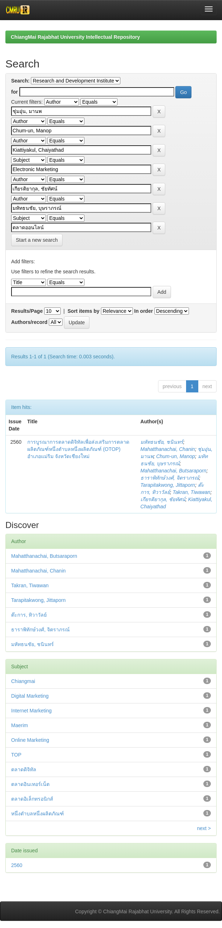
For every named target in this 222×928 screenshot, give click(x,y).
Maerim (19, 725)
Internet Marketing (31, 710)
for (14, 92)
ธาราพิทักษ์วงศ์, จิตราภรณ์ (169, 478)
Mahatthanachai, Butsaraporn (173, 471)
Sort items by (84, 311)
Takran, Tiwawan (191, 492)
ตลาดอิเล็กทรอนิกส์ (32, 799)
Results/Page (27, 311)
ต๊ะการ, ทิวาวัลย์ (29, 615)
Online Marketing (30, 740)
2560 (16, 865)
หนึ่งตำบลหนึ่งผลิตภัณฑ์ (37, 813)
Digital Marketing (29, 696)
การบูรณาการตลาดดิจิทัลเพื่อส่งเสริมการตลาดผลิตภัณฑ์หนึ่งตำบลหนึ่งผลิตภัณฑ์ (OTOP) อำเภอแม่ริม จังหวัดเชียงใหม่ (78, 449)
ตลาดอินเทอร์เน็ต (30, 784)
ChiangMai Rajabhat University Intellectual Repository (75, 37)
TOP (16, 755)
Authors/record (29, 322)
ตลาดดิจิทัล (23, 769)
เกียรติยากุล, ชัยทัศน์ (162, 499)
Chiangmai (23, 681)
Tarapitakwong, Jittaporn (167, 485)
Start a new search (37, 240)
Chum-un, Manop (175, 456)
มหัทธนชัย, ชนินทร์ (161, 442)
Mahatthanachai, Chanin (167, 449)
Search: (20, 81)
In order (143, 311)
